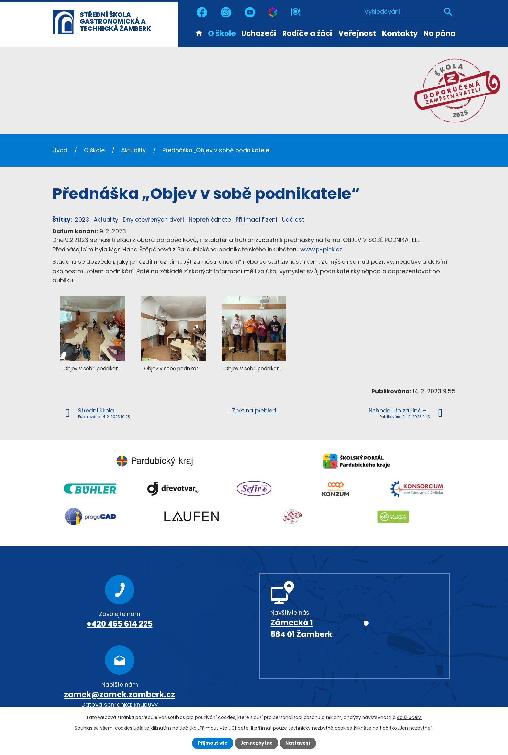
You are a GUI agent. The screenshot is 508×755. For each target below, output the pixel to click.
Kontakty (400, 33)
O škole (222, 33)
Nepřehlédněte (210, 219)
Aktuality (133, 150)
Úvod (199, 33)
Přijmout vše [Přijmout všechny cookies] (211, 743)
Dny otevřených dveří (153, 219)
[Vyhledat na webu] (410, 11)
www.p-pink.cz (321, 249)
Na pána (439, 33)
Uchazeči (258, 33)
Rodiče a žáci (307, 33)
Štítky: (62, 219)
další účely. (409, 717)
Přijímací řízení (256, 219)
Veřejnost (357, 33)
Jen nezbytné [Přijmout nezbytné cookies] (256, 743)
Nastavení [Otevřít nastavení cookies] (299, 743)
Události (294, 219)
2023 (82, 219)
